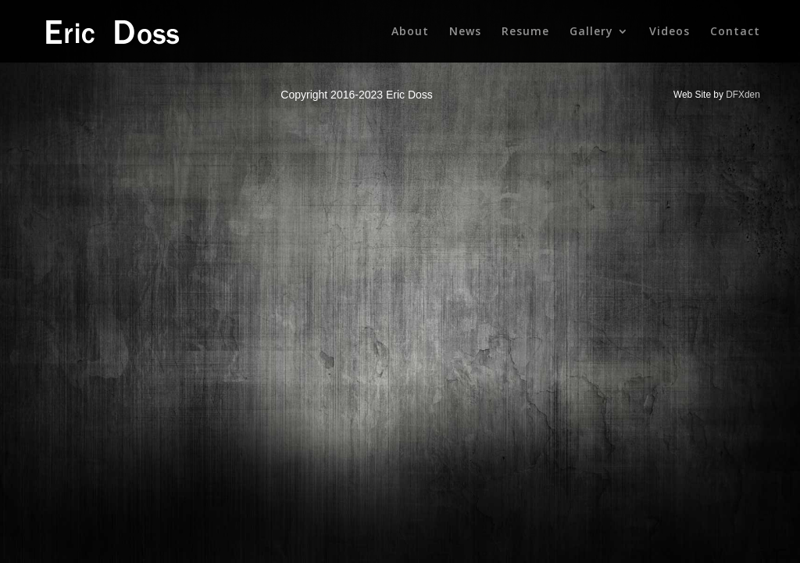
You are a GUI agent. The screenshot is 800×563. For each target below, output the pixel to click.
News (465, 32)
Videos (669, 32)
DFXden (743, 94)
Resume (525, 32)
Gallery (591, 32)
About (410, 32)
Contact (735, 32)
